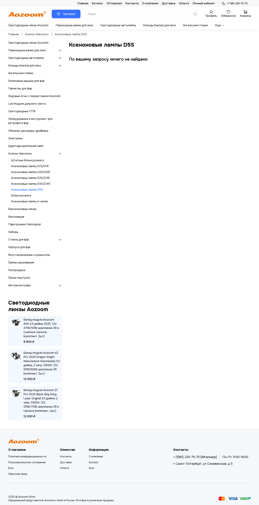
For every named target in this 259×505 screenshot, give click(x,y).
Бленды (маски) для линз (159, 25)
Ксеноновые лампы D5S (27, 189)
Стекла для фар (18, 239)
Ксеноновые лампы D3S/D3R (30, 178)
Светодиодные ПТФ (21, 111)
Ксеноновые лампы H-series (29, 201)
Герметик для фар (20, 88)
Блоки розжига (21, 195)
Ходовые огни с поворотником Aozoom (34, 96)
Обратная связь (18, 473)
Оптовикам (114, 3)
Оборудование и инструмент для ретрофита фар (30, 121)
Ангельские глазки (195, 25)
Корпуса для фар (19, 247)
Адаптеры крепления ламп (25, 146)
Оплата (184, 3)
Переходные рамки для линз (74, 25)
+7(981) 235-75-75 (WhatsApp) (195, 457)
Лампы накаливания (21, 262)
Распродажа (16, 270)
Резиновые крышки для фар (26, 81)
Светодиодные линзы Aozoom (28, 25)
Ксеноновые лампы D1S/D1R (30, 166)
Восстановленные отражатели (29, 255)
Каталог (97, 3)
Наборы (13, 232)
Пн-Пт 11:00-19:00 (235, 457)
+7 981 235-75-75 (234, 3)
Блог (11, 468)
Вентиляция (16, 217)
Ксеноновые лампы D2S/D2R (30, 172)
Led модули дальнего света (27, 103)
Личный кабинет (203, 3)
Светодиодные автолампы (118, 25)
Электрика (15, 138)
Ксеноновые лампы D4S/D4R (30, 184)
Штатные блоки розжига (27, 160)
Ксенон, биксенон (37, 34)
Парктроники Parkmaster (24, 224)
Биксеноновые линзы (22, 209)
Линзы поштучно (19, 278)
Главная (82, 3)
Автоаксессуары (19, 285)
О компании (150, 3)
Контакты (132, 3)
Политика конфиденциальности (27, 456)
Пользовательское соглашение (27, 462)
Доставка (168, 3)
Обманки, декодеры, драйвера (28, 131)
